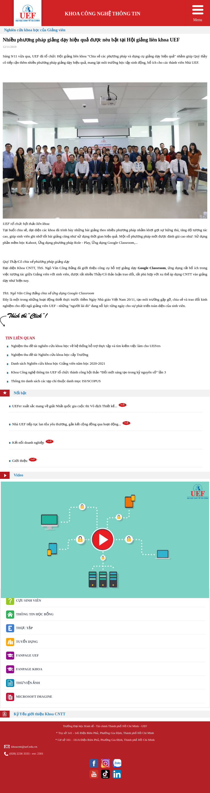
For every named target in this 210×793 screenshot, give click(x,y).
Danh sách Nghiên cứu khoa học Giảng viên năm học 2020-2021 (58, 363)
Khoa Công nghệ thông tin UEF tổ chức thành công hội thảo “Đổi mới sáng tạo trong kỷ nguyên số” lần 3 (88, 372)
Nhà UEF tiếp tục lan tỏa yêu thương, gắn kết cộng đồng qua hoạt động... (71, 424)
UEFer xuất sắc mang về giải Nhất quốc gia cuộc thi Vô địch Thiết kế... (69, 406)
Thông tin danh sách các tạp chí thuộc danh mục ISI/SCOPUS (56, 381)
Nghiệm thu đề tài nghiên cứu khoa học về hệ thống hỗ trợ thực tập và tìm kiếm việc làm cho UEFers (86, 346)
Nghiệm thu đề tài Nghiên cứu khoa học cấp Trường (49, 355)
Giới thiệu (24, 461)
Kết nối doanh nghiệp (33, 442)
